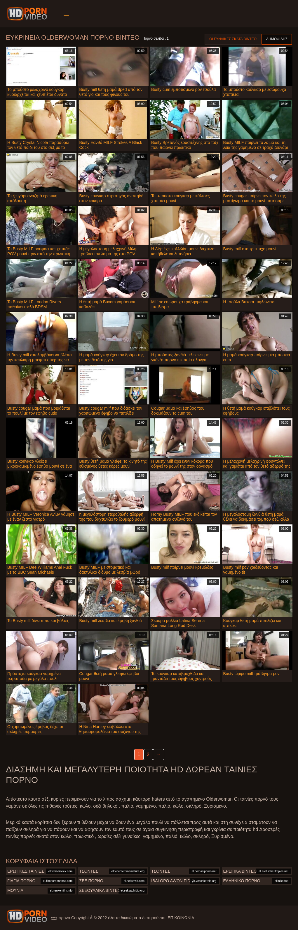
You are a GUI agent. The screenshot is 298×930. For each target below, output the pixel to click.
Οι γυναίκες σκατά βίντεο (233, 39)
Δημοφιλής (276, 39)
